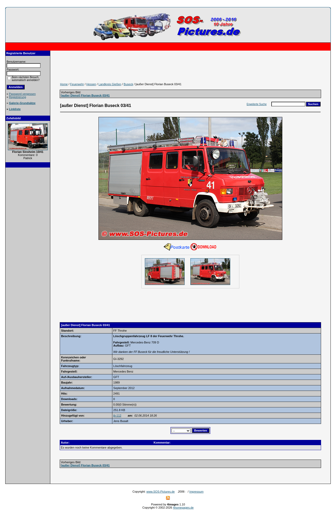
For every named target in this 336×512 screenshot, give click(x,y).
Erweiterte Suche (257, 104)
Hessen (91, 84)
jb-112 (117, 415)
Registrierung (17, 97)
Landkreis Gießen (109, 84)
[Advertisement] (28, 249)
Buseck (128, 84)
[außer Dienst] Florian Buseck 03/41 (85, 95)
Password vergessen (22, 93)
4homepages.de (183, 507)
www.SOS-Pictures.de (160, 491)
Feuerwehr (77, 84)
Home (64, 84)
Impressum (196, 491)
